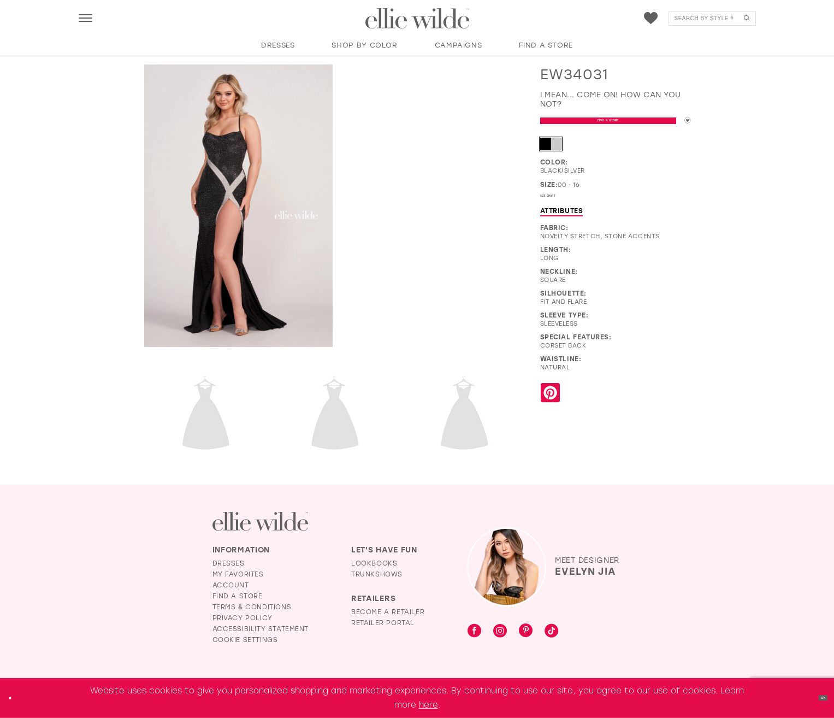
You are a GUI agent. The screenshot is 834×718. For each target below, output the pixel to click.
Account (230, 585)
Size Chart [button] (561, 208)
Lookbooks (374, 563)
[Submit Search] (747, 18)
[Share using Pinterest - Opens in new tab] (550, 408)
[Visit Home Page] (417, 18)
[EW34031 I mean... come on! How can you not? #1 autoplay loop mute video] (432, 111)
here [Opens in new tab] (428, 705)
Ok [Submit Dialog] (816, 698)
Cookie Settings (245, 640)
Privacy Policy (242, 618)
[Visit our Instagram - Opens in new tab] (500, 631)
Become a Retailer (387, 612)
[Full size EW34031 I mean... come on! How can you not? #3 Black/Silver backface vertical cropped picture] (335, 414)
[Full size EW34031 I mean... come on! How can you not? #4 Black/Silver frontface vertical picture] (465, 414)
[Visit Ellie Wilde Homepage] (260, 521)
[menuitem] (85, 17)
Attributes (561, 225)
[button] (85, 18)
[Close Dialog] (16, 698)
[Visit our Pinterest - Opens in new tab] (525, 631)
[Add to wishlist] (682, 125)
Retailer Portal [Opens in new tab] (383, 623)
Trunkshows (377, 574)
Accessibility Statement (260, 629)
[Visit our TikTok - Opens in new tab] (551, 631)
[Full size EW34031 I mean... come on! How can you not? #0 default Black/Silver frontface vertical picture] (238, 206)
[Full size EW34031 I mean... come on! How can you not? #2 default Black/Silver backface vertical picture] (206, 414)
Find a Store (603, 126)
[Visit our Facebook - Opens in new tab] (474, 631)
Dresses (228, 563)
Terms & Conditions (252, 607)
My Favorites (238, 574)
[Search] (712, 18)
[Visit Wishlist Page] (651, 18)
